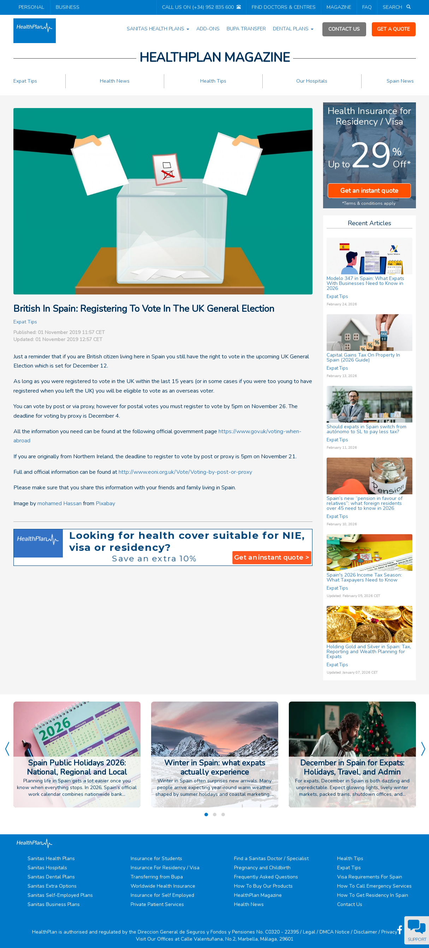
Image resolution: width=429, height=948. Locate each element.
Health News (115, 81)
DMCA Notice (335, 932)
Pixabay (105, 503)
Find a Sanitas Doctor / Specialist (271, 858)
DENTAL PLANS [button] (293, 28)
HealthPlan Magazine (258, 895)
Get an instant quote (369, 190)
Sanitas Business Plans (54, 904)
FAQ (367, 7)
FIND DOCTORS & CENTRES (284, 7)
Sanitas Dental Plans (51, 877)
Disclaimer (365, 932)
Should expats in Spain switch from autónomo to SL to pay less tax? (366, 429)
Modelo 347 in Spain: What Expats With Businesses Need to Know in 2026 (365, 283)
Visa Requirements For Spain (369, 877)
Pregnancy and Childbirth (262, 867)
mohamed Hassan (59, 503)
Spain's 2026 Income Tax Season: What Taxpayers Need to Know (364, 577)
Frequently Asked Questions (266, 877)
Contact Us (349, 904)
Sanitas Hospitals (47, 867)
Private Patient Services (157, 904)
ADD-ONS (208, 28)
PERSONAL (31, 7)
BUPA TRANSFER (246, 28)
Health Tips (213, 81)
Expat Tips (25, 81)
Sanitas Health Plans (51, 858)
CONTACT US (344, 29)
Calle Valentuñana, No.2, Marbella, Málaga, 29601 (237, 939)
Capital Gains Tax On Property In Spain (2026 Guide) (363, 357)
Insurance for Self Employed (162, 895)
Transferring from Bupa (157, 877)
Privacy (389, 932)
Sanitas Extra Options (52, 886)
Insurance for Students (156, 858)
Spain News (400, 81)
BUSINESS (67, 7)
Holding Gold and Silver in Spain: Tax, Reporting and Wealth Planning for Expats (369, 651)
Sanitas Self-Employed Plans (60, 895)
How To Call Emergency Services (374, 886)
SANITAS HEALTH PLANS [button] (158, 28)
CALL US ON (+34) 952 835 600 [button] (198, 7)
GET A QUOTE (393, 29)
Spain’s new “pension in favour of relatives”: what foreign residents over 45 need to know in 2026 (365, 503)
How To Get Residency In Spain (372, 895)
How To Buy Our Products (263, 886)
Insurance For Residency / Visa (165, 867)
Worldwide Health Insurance (163, 886)
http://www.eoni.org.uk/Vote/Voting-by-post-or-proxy (185, 472)
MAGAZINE (339, 7)
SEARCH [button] (393, 7)
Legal (309, 932)
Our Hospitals (311, 81)
